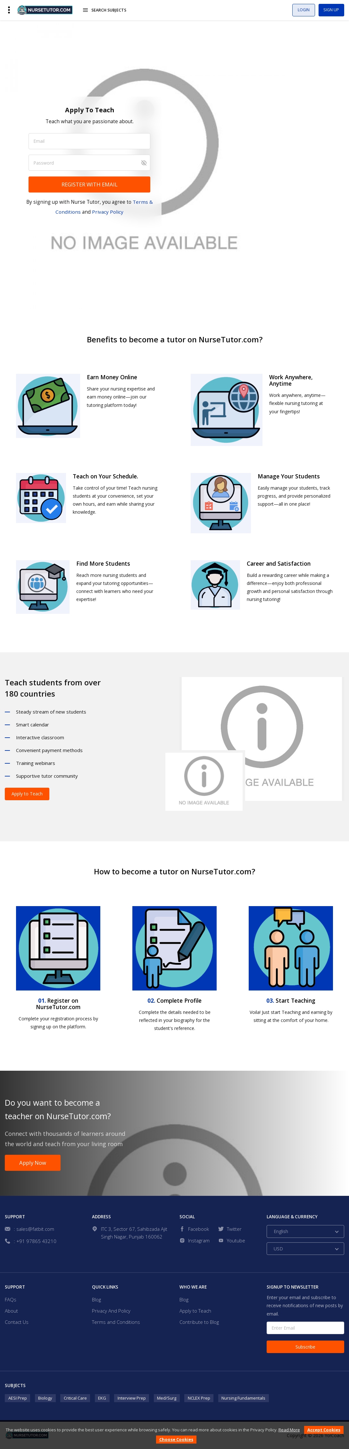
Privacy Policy (107, 211)
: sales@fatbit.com (34, 1229)
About (11, 1311)
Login (299, 10)
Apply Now (33, 1162)
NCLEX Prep (199, 1398)
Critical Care (75, 1398)
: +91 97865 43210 (35, 1241)
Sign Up (330, 10)
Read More (289, 1430)
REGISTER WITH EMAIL (89, 184)
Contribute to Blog (199, 1322)
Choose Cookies (176, 1439)
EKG (102, 1398)
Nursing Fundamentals (243, 1398)
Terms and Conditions (116, 1322)
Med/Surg (166, 1398)
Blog (96, 1299)
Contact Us (17, 1322)
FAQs (10, 1299)
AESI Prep (17, 1398)
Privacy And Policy (111, 1311)
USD (278, 1249)
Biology (45, 1398)
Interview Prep (132, 1398)
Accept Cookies (323, 1430)
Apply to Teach (27, 794)
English (281, 1232)
